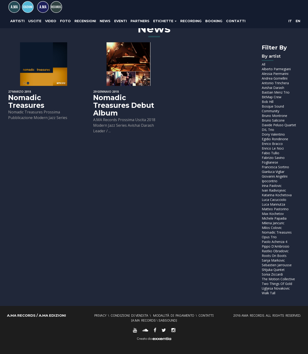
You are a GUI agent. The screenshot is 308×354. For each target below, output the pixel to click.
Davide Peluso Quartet (279, 125)
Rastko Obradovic (275, 251)
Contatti (235, 21)
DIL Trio (268, 129)
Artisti (17, 21)
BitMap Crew (271, 97)
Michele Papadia (274, 218)
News (105, 21)
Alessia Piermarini (275, 73)
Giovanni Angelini (274, 176)
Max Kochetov (273, 213)
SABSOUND (167, 320)
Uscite (34, 21)
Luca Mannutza (273, 204)
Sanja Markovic (273, 260)
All (263, 64)
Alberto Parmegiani (276, 69)
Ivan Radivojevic (274, 190)
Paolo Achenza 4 (274, 241)
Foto (65, 21)
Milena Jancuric (273, 223)
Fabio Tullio (270, 153)
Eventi (120, 21)
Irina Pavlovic (272, 185)
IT (290, 21)
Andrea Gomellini (274, 78)
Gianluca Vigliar (273, 171)
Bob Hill (267, 101)
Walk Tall (268, 293)
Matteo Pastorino (275, 209)
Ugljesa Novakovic (276, 288)
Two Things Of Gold (277, 283)
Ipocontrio (269, 181)
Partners (140, 21)
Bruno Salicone (273, 120)
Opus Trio (269, 237)
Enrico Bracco (272, 143)
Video (50, 21)
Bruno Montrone (274, 115)
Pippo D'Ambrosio (275, 246)
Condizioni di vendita (129, 315)
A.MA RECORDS (144, 320)
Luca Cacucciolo (274, 199)
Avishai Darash (273, 87)
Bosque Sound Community (273, 108)
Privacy (100, 315)
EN (298, 21)
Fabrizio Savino (273, 157)
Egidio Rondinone (275, 139)
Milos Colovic (272, 227)
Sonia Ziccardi (272, 274)
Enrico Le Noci (273, 148)
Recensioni (85, 21)
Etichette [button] (165, 21)
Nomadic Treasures (26, 101)
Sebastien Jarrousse (277, 265)
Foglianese (270, 162)
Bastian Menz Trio (276, 92)
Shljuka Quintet (273, 269)
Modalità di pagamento (173, 315)
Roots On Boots (274, 255)
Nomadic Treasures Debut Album (123, 105)
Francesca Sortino (275, 167)
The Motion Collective (278, 279)
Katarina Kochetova (277, 195)
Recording (191, 21)
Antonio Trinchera (275, 83)
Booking (213, 21)
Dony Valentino (273, 134)
